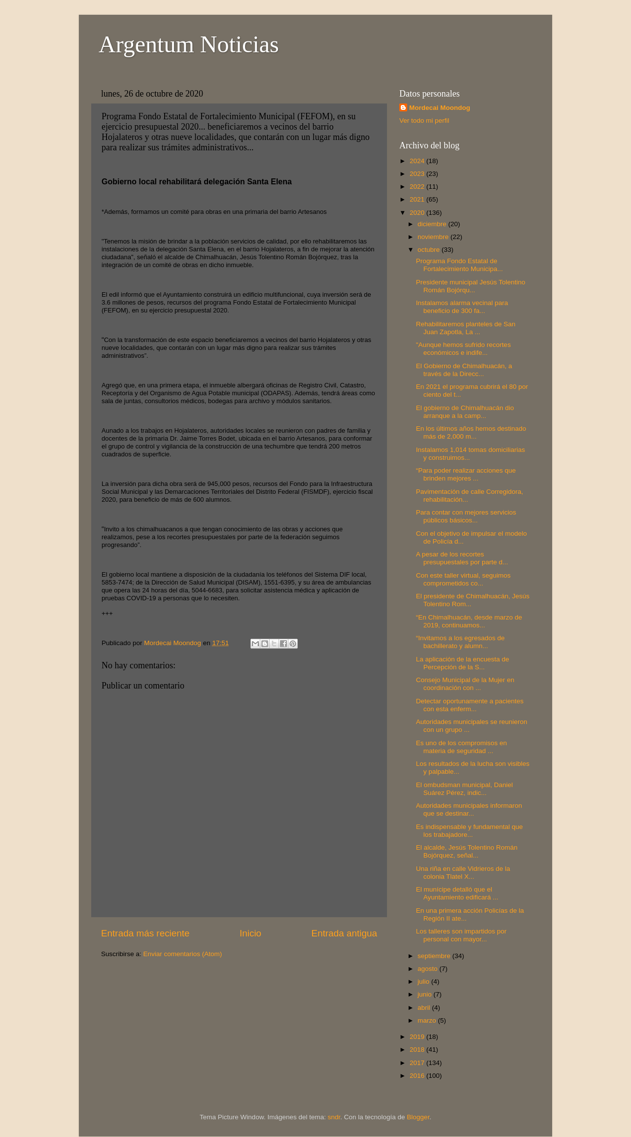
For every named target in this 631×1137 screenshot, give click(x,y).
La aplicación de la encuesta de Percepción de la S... (462, 663)
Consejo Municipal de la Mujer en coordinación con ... (465, 683)
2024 (418, 161)
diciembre (433, 224)
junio (425, 994)
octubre (430, 249)
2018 (418, 1049)
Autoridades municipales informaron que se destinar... (469, 809)
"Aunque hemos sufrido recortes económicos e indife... (463, 348)
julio (424, 981)
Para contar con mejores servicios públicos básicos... (466, 516)
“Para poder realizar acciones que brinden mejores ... (466, 474)
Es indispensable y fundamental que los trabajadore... (469, 830)
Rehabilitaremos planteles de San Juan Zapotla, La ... (466, 328)
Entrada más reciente (145, 933)
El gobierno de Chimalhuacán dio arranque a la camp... (465, 411)
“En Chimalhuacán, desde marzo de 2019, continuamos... (469, 621)
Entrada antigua (344, 933)
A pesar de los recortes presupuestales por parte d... (462, 558)
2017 (418, 1063)
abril (425, 1007)
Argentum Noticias (189, 44)
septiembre (435, 956)
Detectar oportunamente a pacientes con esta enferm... (470, 705)
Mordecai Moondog (439, 107)
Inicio (250, 933)
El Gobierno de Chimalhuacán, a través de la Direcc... (464, 370)
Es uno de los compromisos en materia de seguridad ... (461, 747)
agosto (428, 968)
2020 (418, 212)
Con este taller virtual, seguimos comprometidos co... (463, 579)
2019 (418, 1036)
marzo (428, 1020)
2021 (418, 199)
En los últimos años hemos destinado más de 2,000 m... (471, 432)
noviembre (434, 237)
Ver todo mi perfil (424, 120)
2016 (418, 1075)
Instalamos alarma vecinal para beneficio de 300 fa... (462, 306)
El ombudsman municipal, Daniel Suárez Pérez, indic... (464, 788)
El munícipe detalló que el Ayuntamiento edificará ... (457, 893)
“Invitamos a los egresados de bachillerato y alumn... (460, 642)
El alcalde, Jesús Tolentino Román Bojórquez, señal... (467, 851)
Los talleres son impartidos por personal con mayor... (461, 935)
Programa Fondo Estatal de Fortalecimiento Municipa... (459, 265)
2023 (418, 173)
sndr (334, 1117)
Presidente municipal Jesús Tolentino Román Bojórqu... (471, 286)
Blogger (418, 1117)
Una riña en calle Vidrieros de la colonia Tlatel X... (463, 872)
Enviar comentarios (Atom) (182, 954)
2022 (418, 186)
